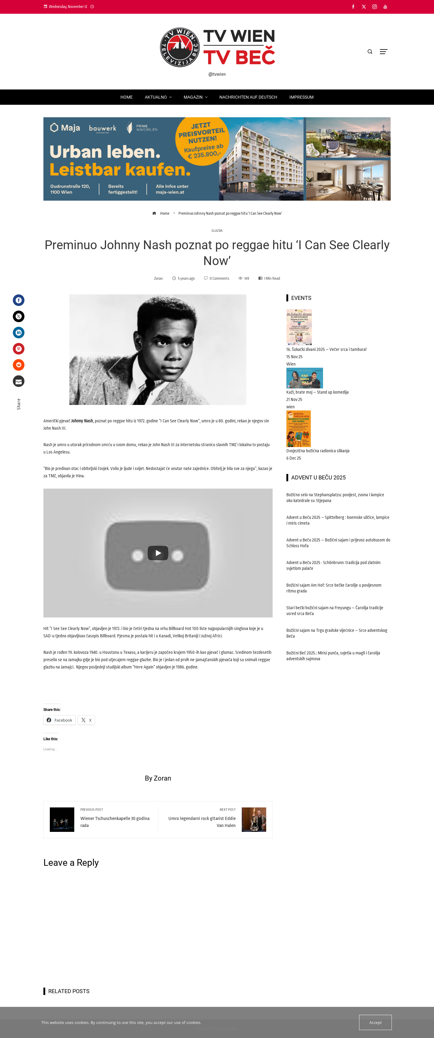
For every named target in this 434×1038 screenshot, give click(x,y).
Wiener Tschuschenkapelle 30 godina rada (116, 817)
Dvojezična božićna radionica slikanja (318, 450)
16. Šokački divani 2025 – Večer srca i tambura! (326, 349)
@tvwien (217, 74)
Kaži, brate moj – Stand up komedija (317, 392)
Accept (375, 1022)
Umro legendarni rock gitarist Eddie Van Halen (200, 817)
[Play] (158, 553)
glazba (217, 231)
